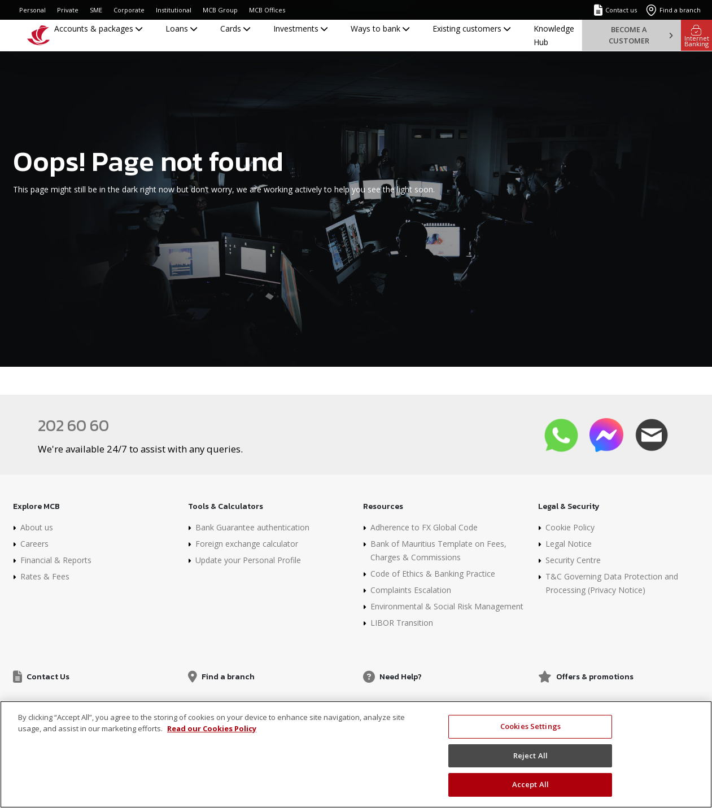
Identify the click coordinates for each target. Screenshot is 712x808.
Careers (34, 543)
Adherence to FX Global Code (424, 527)
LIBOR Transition (401, 622)
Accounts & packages (98, 28)
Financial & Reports (55, 560)
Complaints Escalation (410, 590)
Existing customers (471, 28)
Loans (181, 28)
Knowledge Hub (554, 35)
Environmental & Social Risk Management (446, 606)
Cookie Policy (570, 527)
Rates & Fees (44, 576)
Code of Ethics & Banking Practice (432, 573)
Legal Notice (568, 543)
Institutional (173, 10)
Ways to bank (380, 28)
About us (36, 527)
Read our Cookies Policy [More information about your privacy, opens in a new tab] (211, 728)
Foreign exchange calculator (246, 543)
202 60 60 (73, 425)
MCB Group (220, 10)
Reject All (530, 755)
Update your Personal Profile (248, 560)
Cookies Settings (530, 726)
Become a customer (640, 34)
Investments (300, 28)
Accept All (530, 784)
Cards (235, 28)
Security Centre (573, 560)
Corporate (129, 10)
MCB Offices (267, 10)
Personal (32, 10)
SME (96, 10)
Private (67, 10)
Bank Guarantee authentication (252, 527)
